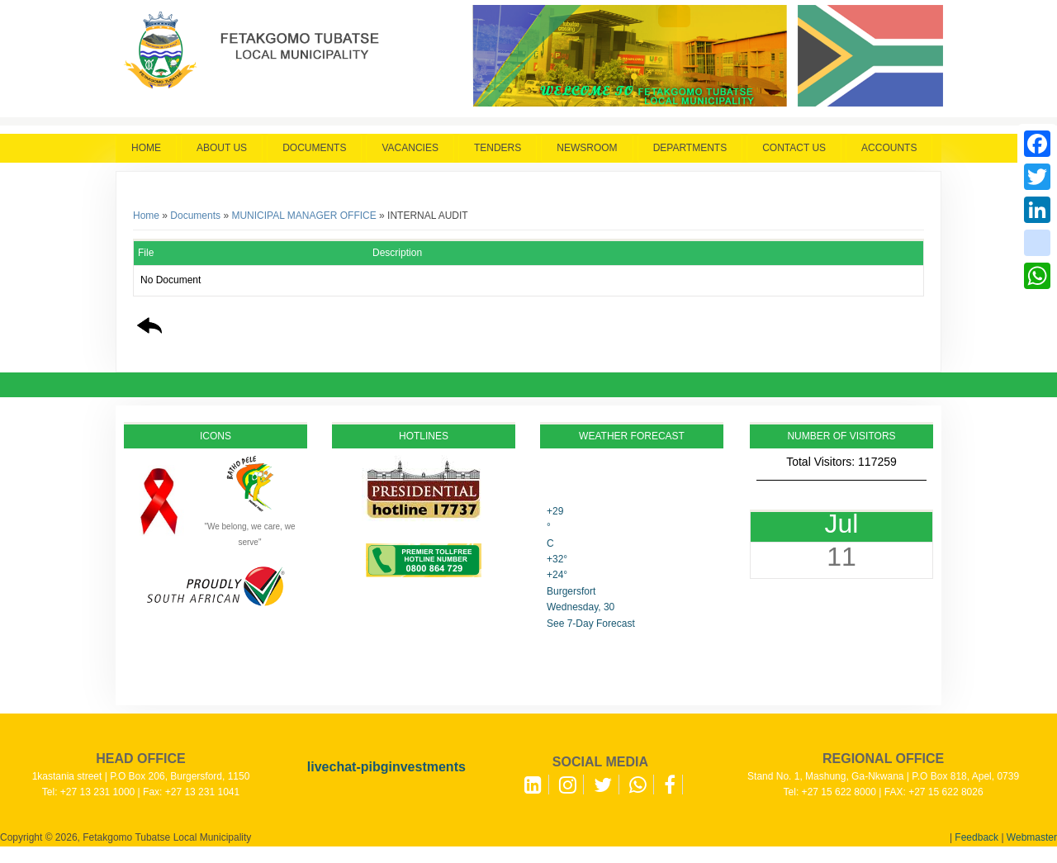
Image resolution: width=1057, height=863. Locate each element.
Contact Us (794, 148)
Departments (690, 148)
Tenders (497, 148)
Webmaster (1032, 837)
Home (146, 148)
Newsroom (587, 148)
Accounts (889, 148)
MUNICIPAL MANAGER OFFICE (303, 215)
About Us (222, 148)
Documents (314, 148)
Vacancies (410, 148)
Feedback (976, 837)
